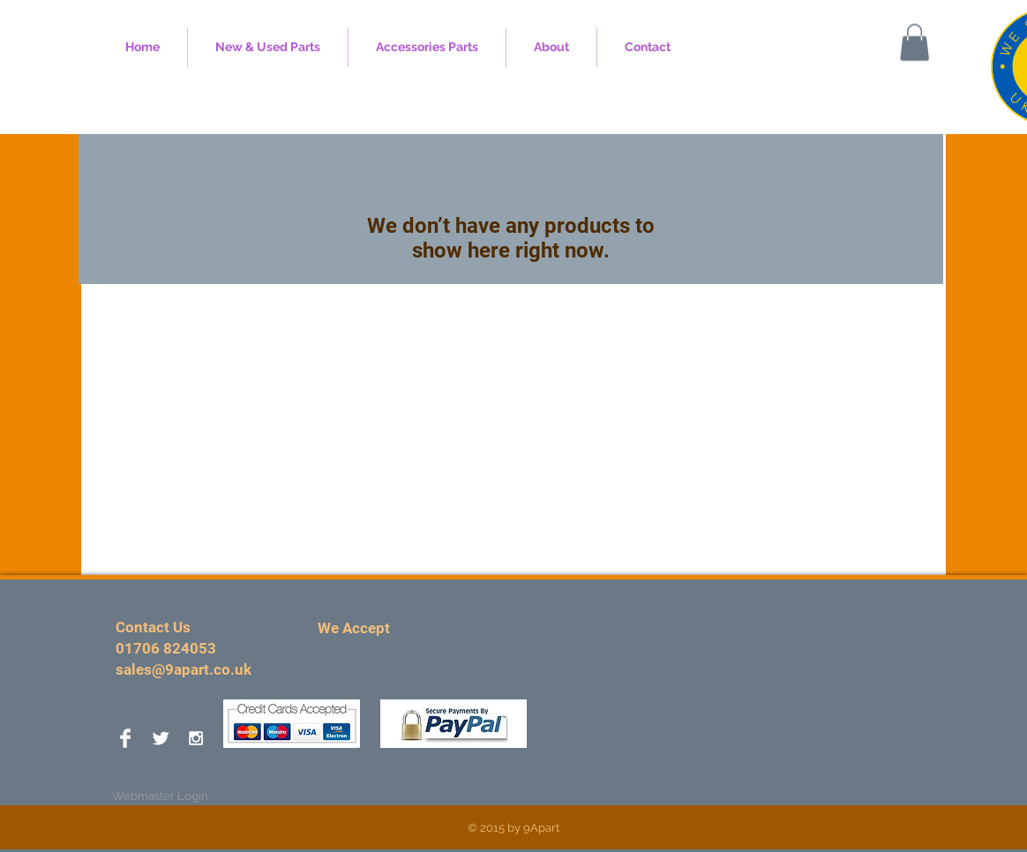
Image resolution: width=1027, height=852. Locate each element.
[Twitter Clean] (160, 738)
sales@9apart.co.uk (183, 669)
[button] (914, 42)
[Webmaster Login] (160, 796)
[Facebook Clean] (125, 738)
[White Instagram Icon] (196, 738)
